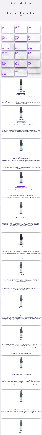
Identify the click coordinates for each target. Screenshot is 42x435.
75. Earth (29, 65)
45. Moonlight (30, 48)
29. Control (30, 38)
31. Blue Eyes (4, 43)
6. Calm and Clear (18, 26)
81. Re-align (17, 70)
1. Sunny (3, 26)
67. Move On (17, 62)
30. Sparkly (30, 39)
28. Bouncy (30, 37)
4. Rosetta (3, 29)
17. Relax (3, 36)
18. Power (3, 37)
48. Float (3, 54)
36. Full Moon (17, 43)
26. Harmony (30, 35)
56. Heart (29, 52)
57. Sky (29, 53)
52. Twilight (17, 53)
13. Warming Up (30, 28)
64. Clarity (3, 64)
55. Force (16, 57)
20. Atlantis (4, 39)
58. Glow (29, 54)
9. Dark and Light (17, 29)
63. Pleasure (4, 63)
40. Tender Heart (17, 48)
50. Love (3, 57)
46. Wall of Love (4, 52)
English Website (3, 9)
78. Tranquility (4, 72)
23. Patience (17, 37)
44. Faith (29, 47)
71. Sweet (29, 61)
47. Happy (3, 53)
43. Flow (29, 46)
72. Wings (29, 62)
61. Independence (5, 61)
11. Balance (30, 26)
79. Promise (4, 73)
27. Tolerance (30, 36)
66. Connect (17, 61)
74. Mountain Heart (31, 64)
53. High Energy (17, 54)
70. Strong (16, 65)
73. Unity (29, 63)
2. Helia (3, 27)
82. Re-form (17, 71)
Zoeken (8, 9)
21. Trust (16, 35)
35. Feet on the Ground (5, 48)
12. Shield (29, 27)
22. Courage (17, 36)
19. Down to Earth (4, 38)
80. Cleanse (4, 74)
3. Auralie (3, 28)
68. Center (16, 63)
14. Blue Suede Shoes (31, 29)
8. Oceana (16, 28)
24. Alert (16, 38)
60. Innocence (30, 57)
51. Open (16, 52)
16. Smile (3, 35)
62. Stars (3, 62)
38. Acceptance (17, 46)
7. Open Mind (17, 27)
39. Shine (16, 47)
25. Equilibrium (17, 39)
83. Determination (18, 72)
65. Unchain (4, 65)
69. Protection (17, 64)
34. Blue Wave (4, 47)
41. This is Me (30, 43)
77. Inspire (3, 71)
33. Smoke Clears (4, 46)
